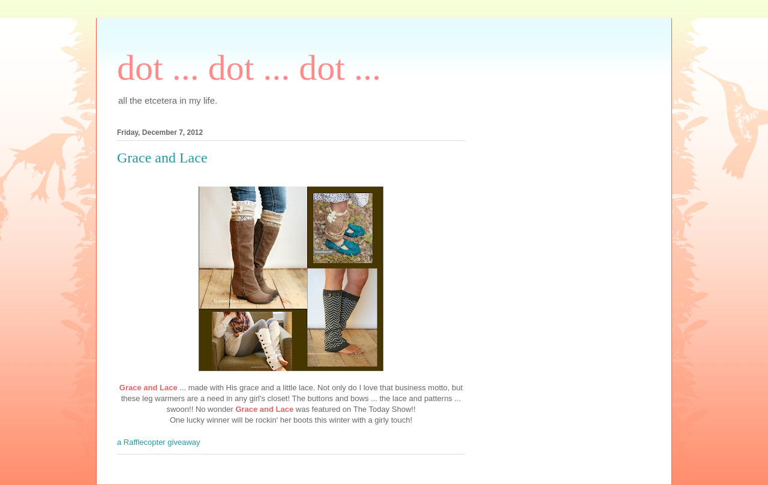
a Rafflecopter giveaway (158, 442)
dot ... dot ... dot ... (249, 68)
